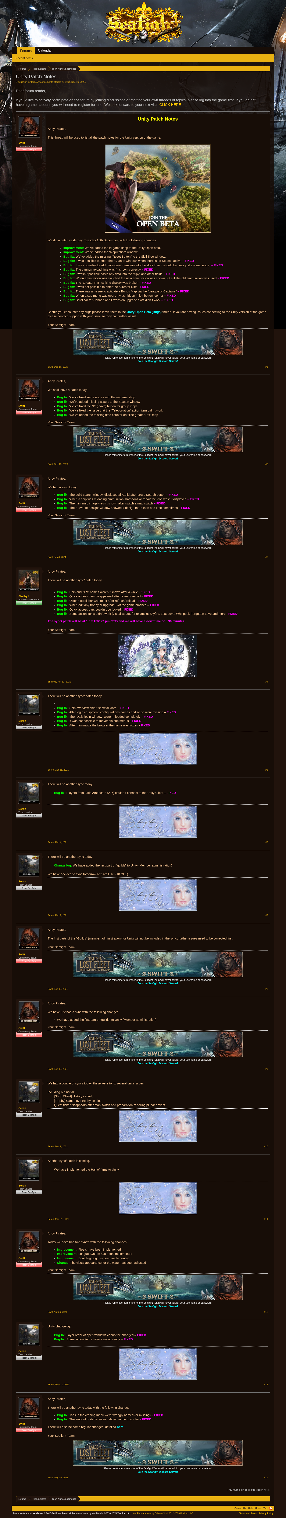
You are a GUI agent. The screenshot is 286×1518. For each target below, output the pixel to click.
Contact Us (240, 1508)
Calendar (45, 50)
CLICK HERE (170, 105)
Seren (22, 720)
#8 (266, 989)
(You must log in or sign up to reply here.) (249, 1490)
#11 (266, 1219)
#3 (266, 557)
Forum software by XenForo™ (101, 1513)
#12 (266, 1312)
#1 (266, 366)
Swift (67, 82)
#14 (266, 1477)
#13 (266, 1384)
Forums (26, 51)
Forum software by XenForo (42, 1513)
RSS (270, 1508)
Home (258, 1508)
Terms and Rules (248, 1513)
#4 (266, 681)
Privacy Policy (266, 1513)
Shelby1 (23, 596)
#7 (266, 915)
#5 (266, 769)
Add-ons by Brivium (163, 1513)
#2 (266, 464)
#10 (266, 1146)
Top (265, 1508)
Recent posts (24, 58)
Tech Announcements (42, 82)
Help (250, 1508)
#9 (266, 1069)
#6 (266, 842)
